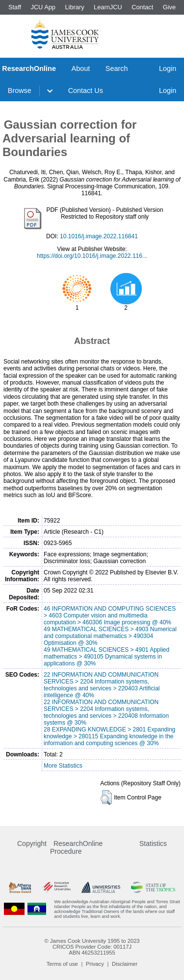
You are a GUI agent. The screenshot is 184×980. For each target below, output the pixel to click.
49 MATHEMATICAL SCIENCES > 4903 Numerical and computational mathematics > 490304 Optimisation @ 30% (110, 636)
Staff (14, 7)
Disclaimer (124, 964)
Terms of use (62, 964)
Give (169, 7)
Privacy (95, 964)
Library (74, 7)
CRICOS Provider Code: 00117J (92, 947)
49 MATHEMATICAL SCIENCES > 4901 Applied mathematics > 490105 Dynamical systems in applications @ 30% (106, 656)
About (81, 68)
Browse (19, 90)
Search (116, 68)
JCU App (42, 7)
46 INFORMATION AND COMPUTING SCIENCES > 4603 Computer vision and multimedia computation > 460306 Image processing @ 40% (110, 615)
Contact (142, 7)
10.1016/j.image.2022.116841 (99, 236)
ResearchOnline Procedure (76, 847)
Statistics (153, 843)
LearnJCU (108, 7)
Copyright (32, 843)
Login (167, 68)
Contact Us (85, 90)
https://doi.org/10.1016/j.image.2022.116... (92, 255)
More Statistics (63, 765)
